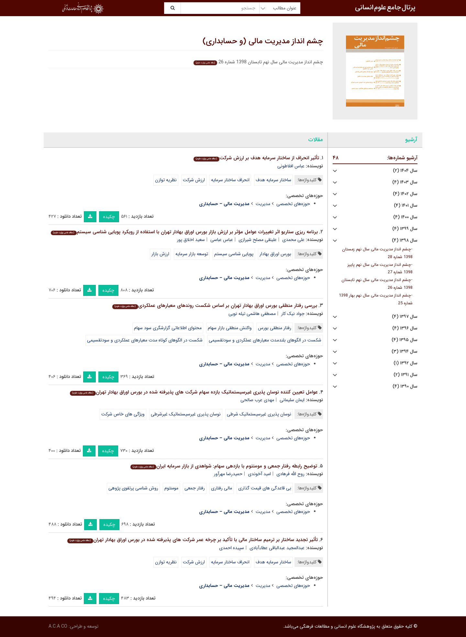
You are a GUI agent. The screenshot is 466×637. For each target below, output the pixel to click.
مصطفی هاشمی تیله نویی (252, 313)
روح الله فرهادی (290, 473)
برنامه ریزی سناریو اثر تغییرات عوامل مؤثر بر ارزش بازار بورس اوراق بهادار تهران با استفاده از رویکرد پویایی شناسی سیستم (184, 232)
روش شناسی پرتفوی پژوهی (133, 488)
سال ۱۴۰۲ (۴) (405, 194)
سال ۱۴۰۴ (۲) (405, 170)
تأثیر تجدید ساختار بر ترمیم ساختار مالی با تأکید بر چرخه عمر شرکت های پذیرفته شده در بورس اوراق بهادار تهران (192, 540)
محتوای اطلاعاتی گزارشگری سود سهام (168, 327)
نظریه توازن (166, 179)
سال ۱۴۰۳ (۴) (404, 182)
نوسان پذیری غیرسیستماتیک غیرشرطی (186, 414)
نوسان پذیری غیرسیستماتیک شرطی (259, 414)
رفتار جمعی (194, 488)
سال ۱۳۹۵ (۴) (404, 340)
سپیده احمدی (231, 547)
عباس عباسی (221, 239)
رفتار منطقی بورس (274, 327)
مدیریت (263, 203)
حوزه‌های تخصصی (293, 203)
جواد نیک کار (293, 313)
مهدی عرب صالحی (257, 399)
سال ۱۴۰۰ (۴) (405, 217)
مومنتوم (171, 488)
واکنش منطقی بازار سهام (230, 327)
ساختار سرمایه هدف (273, 179)
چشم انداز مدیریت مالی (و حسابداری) (263, 41)
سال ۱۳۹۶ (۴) (404, 328)
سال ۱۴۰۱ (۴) (405, 205)
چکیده (109, 216)
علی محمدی (293, 239)
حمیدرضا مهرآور (228, 473)
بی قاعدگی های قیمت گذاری (264, 488)
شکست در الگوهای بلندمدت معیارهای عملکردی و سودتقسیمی (265, 340)
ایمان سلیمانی (292, 399)
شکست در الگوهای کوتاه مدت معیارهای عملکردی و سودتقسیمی (145, 340)
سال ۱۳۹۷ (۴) (404, 316)
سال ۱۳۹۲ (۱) (405, 363)
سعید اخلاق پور (191, 239)
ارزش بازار (160, 253)
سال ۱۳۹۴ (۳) (404, 351)
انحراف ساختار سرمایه (230, 179)
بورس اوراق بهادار (275, 253)
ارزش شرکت (194, 179)
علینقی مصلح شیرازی (258, 239)
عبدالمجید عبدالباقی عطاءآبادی (277, 547)
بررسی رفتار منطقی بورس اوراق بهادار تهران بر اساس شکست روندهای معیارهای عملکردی (214, 305)
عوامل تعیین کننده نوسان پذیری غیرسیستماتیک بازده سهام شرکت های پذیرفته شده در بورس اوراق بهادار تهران (193, 392)
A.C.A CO (58, 626)
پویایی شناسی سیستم (233, 253)
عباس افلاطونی (291, 166)
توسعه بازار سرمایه (191, 253)
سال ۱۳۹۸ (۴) (404, 240)
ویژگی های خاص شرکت (123, 414)
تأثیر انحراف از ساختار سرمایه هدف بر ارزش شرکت (256, 158)
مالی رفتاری (221, 488)
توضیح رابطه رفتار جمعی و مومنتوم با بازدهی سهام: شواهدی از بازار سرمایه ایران (223, 466)
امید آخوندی (259, 473)
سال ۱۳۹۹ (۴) (404, 228)
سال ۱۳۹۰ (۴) (405, 386)
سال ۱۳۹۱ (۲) (405, 374)
